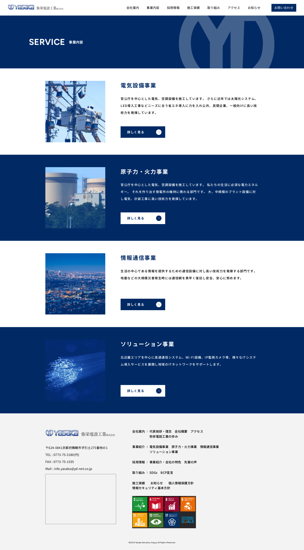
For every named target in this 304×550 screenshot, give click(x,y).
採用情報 (173, 7)
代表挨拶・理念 (160, 431)
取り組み (213, 7)
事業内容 (153, 7)
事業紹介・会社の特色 (165, 462)
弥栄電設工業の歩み (163, 436)
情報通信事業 (209, 446)
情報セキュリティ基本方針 (151, 487)
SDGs (153, 472)
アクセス (234, 7)
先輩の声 (190, 462)
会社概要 (181, 431)
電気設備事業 (158, 446)
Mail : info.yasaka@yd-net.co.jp (68, 468)
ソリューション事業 (163, 451)
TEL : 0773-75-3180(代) (62, 454)
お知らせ (254, 7)
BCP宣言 (167, 472)
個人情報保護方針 (181, 483)
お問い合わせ (283, 7)
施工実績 (193, 7)
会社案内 (132, 7)
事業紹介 (140, 446)
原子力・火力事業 (184, 446)
